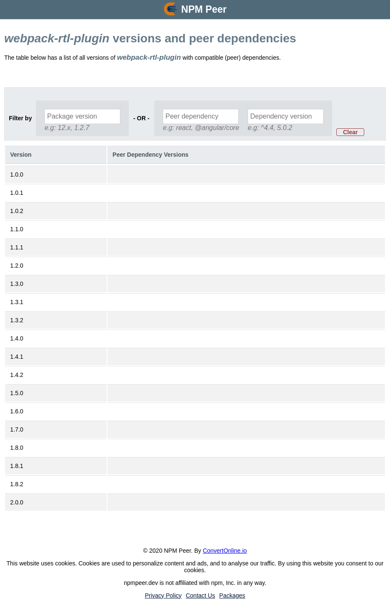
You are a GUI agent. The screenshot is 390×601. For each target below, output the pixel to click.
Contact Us (200, 595)
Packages (232, 595)
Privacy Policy (163, 595)
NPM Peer (203, 9)
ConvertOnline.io (225, 550)
